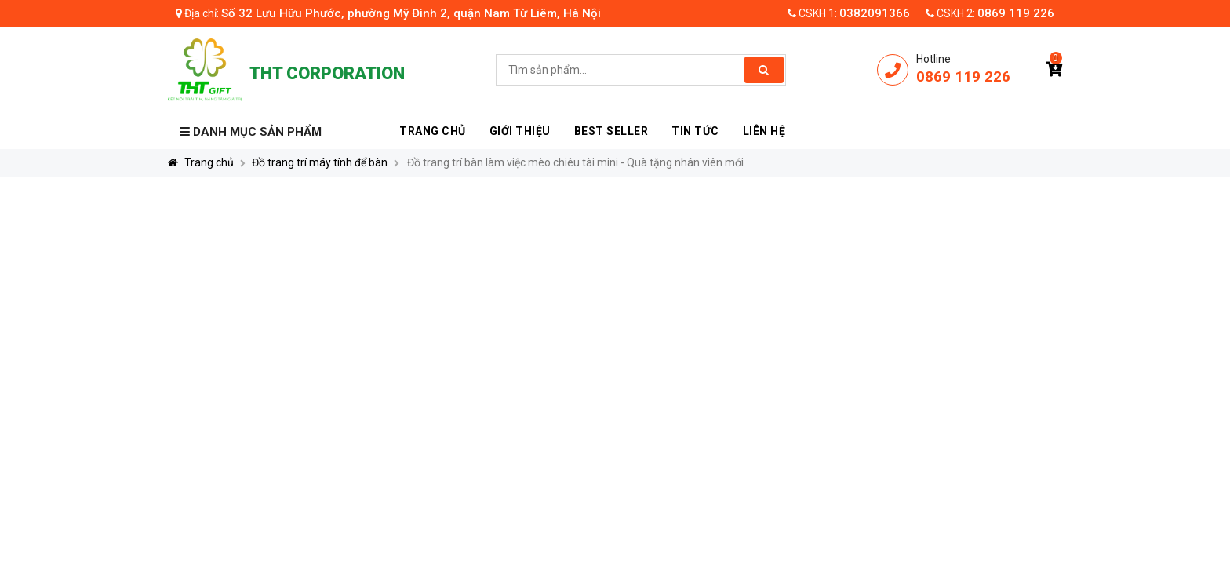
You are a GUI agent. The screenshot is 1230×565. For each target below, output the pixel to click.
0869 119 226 (1015, 13)
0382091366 (874, 13)
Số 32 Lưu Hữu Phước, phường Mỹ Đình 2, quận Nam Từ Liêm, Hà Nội (411, 13)
